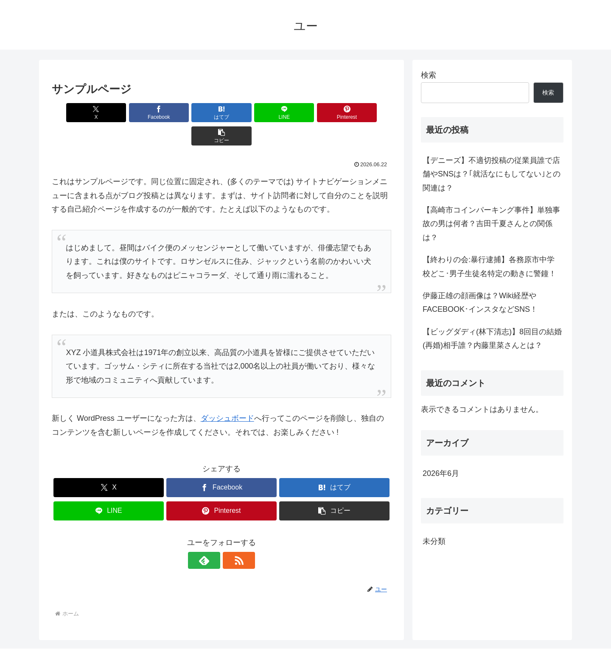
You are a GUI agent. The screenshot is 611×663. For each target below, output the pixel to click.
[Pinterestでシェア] (307, 112)
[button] (364, 112)
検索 (428, 75)
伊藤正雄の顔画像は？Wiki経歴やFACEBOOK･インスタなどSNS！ (480, 302)
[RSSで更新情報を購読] (231, 537)
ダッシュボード (227, 395)
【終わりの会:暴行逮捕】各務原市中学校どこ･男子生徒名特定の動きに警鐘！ (489, 266)
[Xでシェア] (79, 112)
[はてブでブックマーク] (193, 112)
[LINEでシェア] (250, 112)
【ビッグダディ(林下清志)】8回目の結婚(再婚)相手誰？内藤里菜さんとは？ (492, 338)
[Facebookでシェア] (136, 112)
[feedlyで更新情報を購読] (211, 537)
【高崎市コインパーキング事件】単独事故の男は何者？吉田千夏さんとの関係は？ (491, 224)
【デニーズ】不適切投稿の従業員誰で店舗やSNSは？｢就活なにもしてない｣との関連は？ (492, 174)
